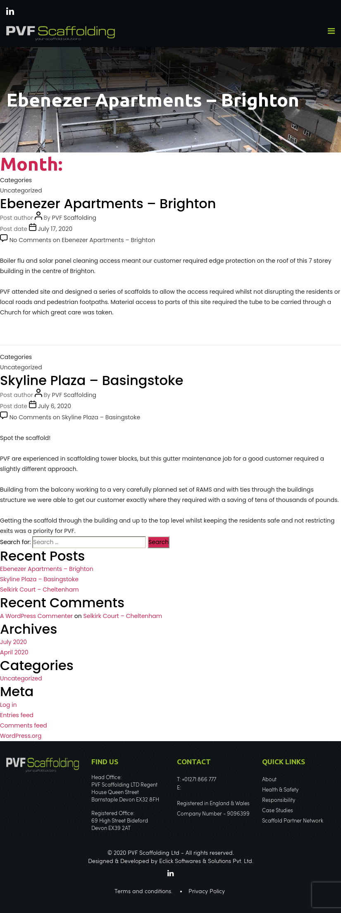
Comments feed (23, 725)
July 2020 (13, 642)
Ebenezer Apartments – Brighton (108, 203)
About (269, 779)
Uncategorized (21, 190)
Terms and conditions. (143, 891)
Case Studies (277, 810)
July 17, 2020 (55, 229)
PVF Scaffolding (74, 218)
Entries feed (16, 715)
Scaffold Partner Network (292, 821)
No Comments (82, 240)
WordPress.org (21, 736)
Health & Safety (280, 790)
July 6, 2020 (54, 406)
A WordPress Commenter (36, 616)
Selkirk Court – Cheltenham (39, 589)
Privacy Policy (206, 891)
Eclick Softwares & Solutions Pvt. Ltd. (206, 861)
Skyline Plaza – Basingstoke (91, 380)
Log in (8, 705)
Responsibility (278, 800)
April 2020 (14, 652)
